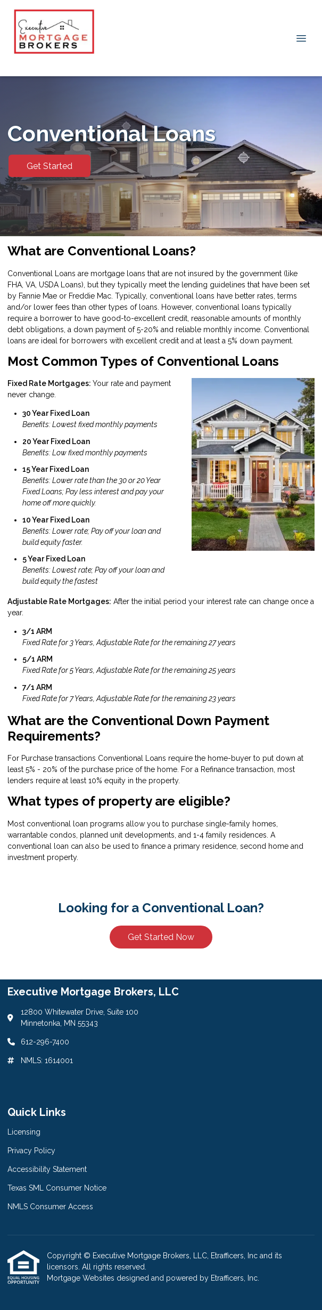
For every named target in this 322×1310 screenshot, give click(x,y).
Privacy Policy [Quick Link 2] (31, 1150)
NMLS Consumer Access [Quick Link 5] (50, 1206)
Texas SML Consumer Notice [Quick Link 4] (56, 1188)
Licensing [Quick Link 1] (23, 1132)
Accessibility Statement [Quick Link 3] (47, 1169)
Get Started (49, 166)
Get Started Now (161, 937)
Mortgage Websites (82, 1278)
